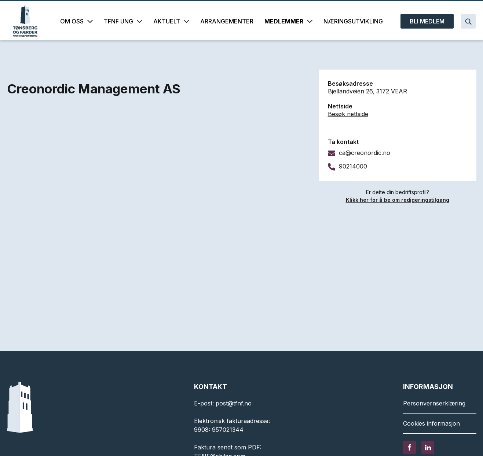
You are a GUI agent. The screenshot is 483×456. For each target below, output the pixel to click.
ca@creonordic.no (364, 152)
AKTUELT (171, 21)
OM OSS (76, 21)
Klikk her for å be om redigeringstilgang (397, 200)
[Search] (468, 21)
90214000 (353, 166)
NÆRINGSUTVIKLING (353, 21)
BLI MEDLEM (427, 21)
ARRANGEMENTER (226, 21)
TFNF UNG (123, 21)
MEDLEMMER (288, 21)
